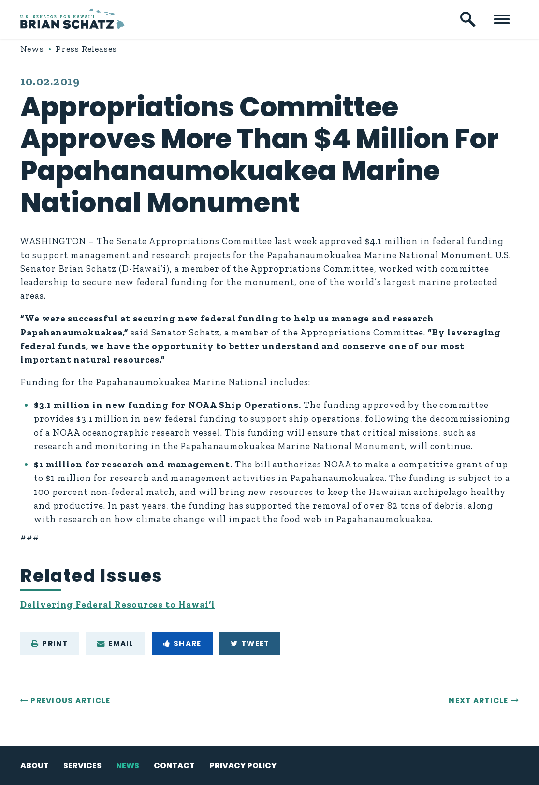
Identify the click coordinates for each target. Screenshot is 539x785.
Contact (174, 765)
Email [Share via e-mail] (115, 644)
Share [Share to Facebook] (182, 644)
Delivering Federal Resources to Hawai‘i (117, 604)
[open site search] (468, 19)
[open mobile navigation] (502, 19)
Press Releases (86, 49)
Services (82, 765)
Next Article (478, 701)
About (34, 765)
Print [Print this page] (49, 644)
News (32, 49)
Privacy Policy (243, 765)
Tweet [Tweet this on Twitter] (250, 644)
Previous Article (70, 701)
